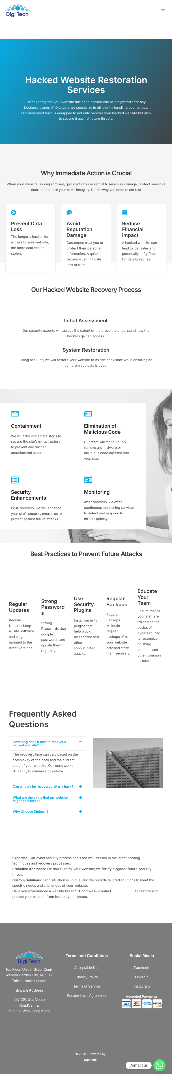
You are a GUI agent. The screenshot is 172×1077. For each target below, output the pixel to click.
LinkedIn (142, 980)
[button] (47, 743)
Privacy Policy (87, 980)
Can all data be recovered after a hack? (39, 788)
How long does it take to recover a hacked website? (40, 743)
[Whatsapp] (159, 1065)
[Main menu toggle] (163, 11)
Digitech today (123, 894)
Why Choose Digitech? (31, 815)
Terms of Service (86, 989)
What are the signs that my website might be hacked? (41, 802)
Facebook (142, 971)
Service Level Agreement (87, 999)
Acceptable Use (86, 971)
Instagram (142, 989)
